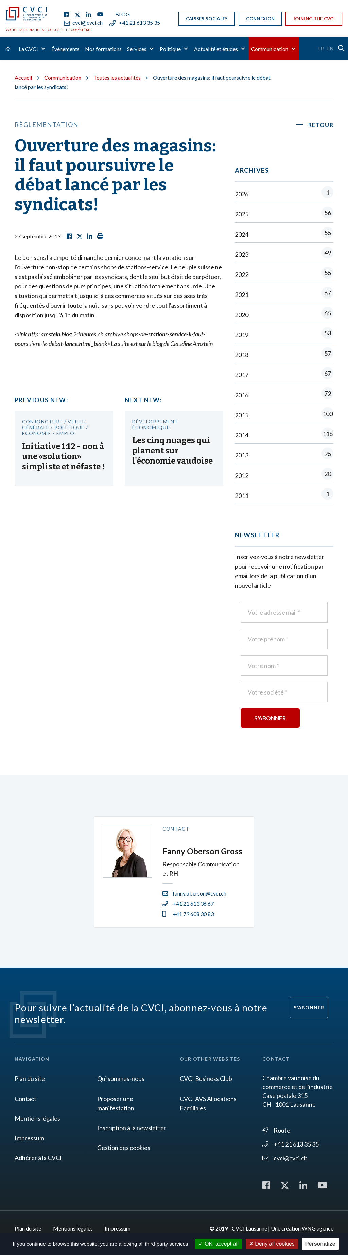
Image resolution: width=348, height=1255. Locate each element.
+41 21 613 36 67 (188, 903)
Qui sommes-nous (120, 1078)
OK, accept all (218, 1244)
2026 (284, 193)
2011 (284, 495)
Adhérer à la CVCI (38, 1157)
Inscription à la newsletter (131, 1128)
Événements (65, 49)
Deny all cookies (272, 1244)
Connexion (260, 18)
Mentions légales (37, 1118)
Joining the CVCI (314, 18)
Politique (170, 49)
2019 (284, 334)
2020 (284, 314)
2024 (284, 234)
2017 (284, 374)
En (330, 48)
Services (136, 49)
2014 (284, 434)
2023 (284, 254)
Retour (321, 124)
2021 (284, 294)
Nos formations (103, 49)
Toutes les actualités (117, 77)
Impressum (29, 1138)
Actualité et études (216, 49)
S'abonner (309, 1007)
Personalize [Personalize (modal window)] (320, 1244)
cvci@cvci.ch (83, 22)
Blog (122, 14)
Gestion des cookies (123, 1147)
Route (276, 1130)
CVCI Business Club (206, 1078)
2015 (284, 414)
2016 (284, 394)
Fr (321, 48)
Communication (269, 49)
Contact (25, 1098)
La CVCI (28, 49)
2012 (284, 475)
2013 (284, 454)
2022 (284, 274)
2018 (284, 354)
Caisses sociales (207, 18)
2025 (284, 213)
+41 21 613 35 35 (134, 22)
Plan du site (30, 1078)
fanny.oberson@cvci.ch (194, 893)
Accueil (23, 77)
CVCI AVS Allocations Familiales (208, 1103)
